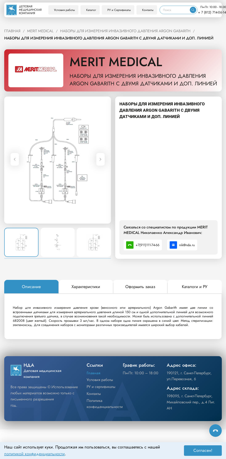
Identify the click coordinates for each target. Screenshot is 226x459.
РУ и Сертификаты (119, 10)
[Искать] (193, 10)
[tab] (31, 287)
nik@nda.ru (182, 245)
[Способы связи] (215, 430)
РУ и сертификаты (101, 386)
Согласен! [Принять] (202, 450)
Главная (93, 373)
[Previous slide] (15, 159)
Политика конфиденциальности (105, 403)
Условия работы (64, 10)
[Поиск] (175, 10)
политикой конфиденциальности (34, 454)
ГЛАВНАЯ (12, 31)
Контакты (147, 10)
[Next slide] (100, 159)
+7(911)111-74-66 (142, 245)
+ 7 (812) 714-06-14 (212, 12)
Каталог (91, 10)
